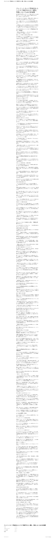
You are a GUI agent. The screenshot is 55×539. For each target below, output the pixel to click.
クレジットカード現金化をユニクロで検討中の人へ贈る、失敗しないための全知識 (18, 1)
